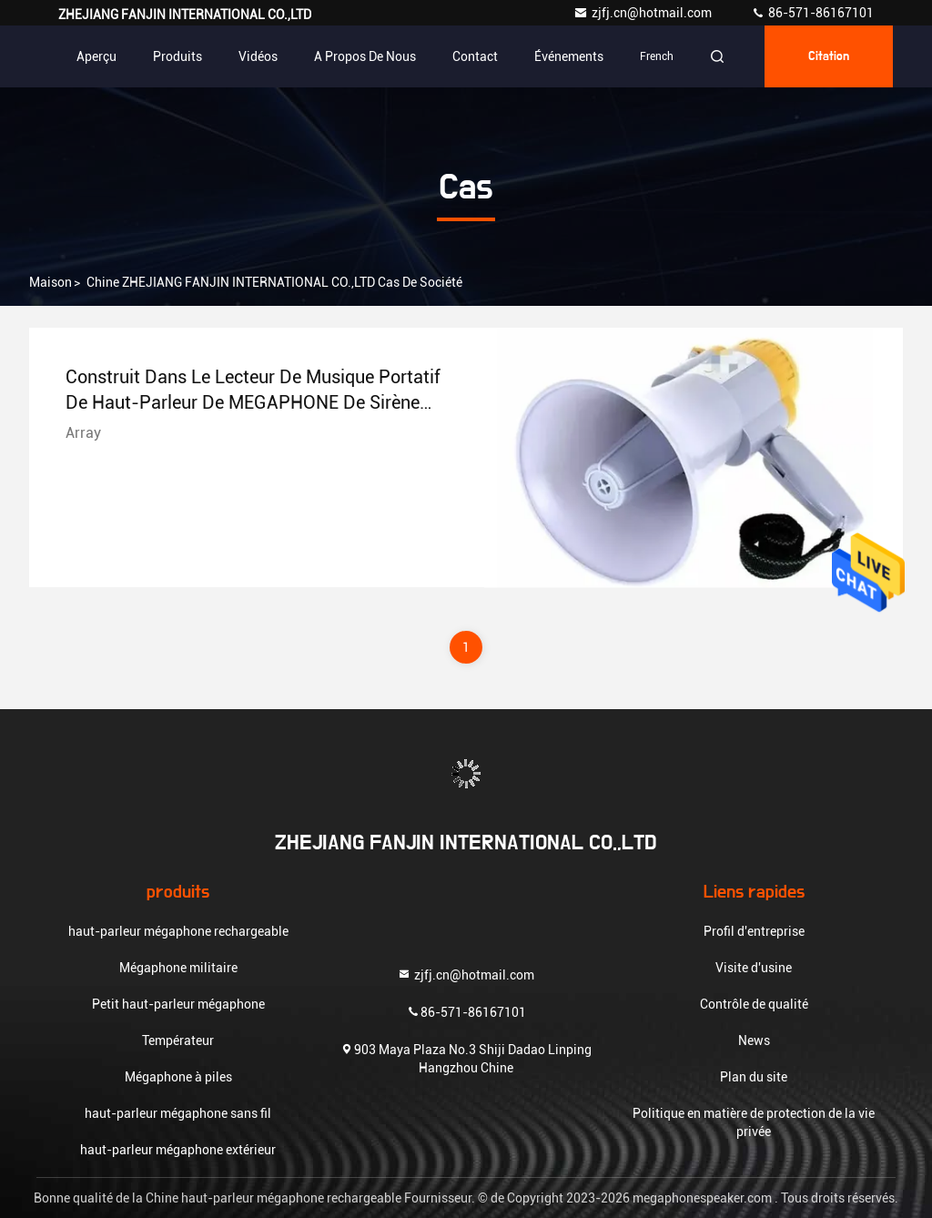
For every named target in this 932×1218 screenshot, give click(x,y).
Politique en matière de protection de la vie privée (754, 1122)
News (754, 1040)
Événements (568, 56)
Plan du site (753, 1077)
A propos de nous (365, 56)
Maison (50, 282)
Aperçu (96, 56)
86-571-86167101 (812, 12)
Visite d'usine (753, 967)
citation (828, 56)
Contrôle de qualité (754, 1004)
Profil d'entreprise (754, 931)
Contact (475, 56)
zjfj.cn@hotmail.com (643, 12)
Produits (177, 56)
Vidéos (258, 56)
